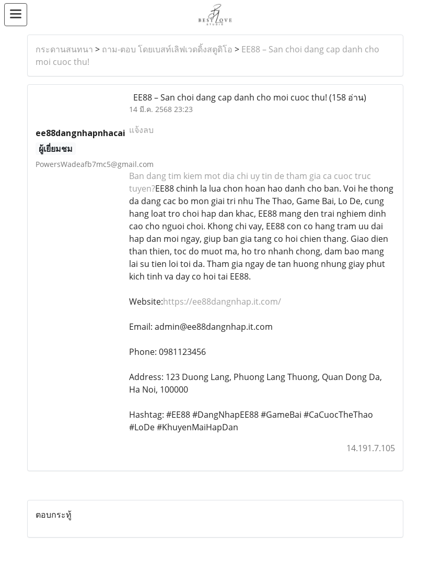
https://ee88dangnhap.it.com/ (222, 301)
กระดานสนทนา (64, 49)
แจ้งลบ (141, 130)
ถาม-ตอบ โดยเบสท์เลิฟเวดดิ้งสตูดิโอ (167, 49)
